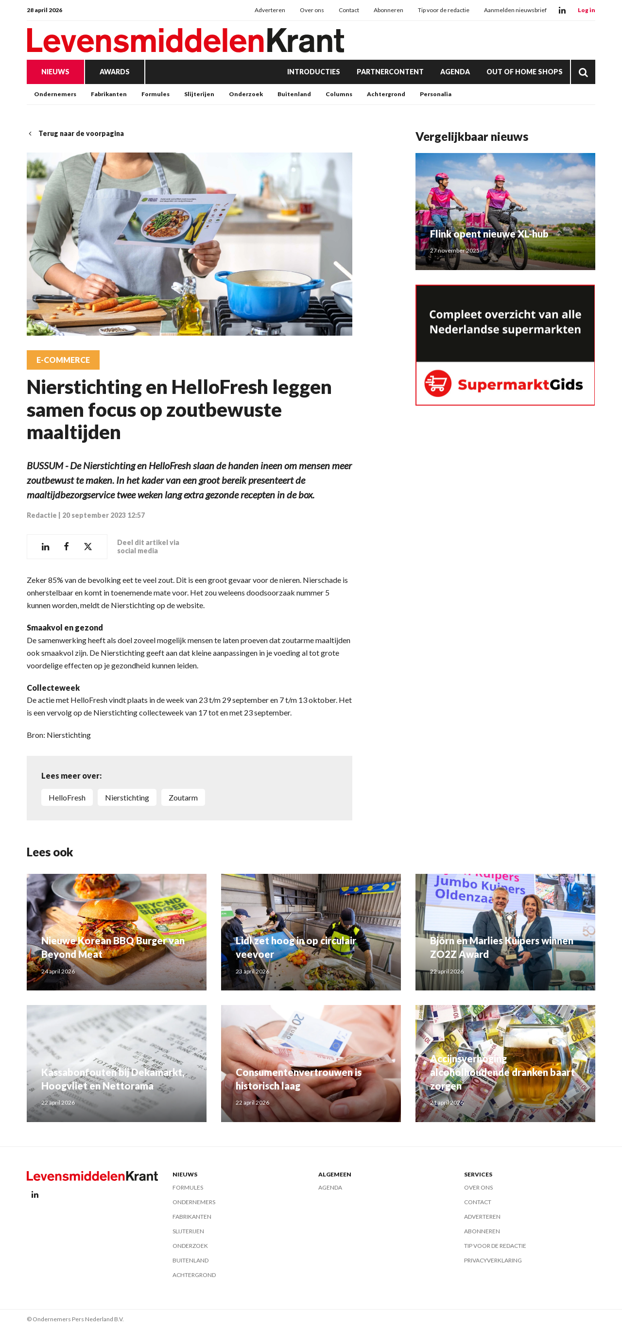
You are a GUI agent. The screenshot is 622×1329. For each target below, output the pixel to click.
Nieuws (55, 72)
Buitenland (294, 94)
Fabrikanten (109, 94)
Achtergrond (386, 94)
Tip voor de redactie (443, 10)
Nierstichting (127, 797)
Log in (586, 10)
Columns (339, 94)
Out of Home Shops (524, 72)
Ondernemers (55, 94)
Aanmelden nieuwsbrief (515, 10)
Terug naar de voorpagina (75, 133)
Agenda (455, 72)
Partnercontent (390, 72)
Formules (155, 94)
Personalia (435, 94)
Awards (115, 72)
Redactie (42, 515)
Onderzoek (246, 94)
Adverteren (270, 10)
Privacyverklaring (493, 1260)
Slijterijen (199, 94)
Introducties (313, 72)
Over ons (312, 10)
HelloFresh (67, 797)
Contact (349, 10)
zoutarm (183, 797)
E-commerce (63, 360)
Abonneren (388, 10)
